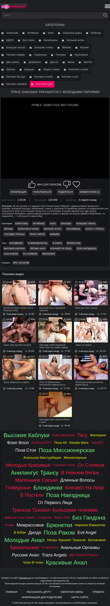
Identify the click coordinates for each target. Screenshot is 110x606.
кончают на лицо (60, 248)
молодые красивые (28, 465)
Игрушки (29, 69)
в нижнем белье (37, 243)
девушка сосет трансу (20, 517)
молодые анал (24, 540)
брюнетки (59, 525)
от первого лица (55, 502)
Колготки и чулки (78, 69)
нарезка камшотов (90, 525)
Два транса (12, 62)
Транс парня (37, 234)
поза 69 (60, 442)
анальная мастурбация (42, 457)
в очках (57, 243)
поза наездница (86, 248)
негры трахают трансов (66, 540)
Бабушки (96, 32)
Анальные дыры (72, 32)
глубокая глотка (64, 465)
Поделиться (65, 192)
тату (82, 435)
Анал (51, 32)
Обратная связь (72, 591)
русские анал (25, 555)
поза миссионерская (67, 450)
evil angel (86, 532)
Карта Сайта (79, 597)
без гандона (88, 517)
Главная (11, 591)
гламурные (18, 487)
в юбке (20, 532)
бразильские (24, 547)
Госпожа (60, 54)
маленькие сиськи (36, 480)
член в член (33, 562)
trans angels (54, 555)
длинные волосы (77, 480)
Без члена (29, 40)
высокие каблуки (14, 248)
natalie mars (79, 442)
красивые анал (66, 562)
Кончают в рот (70, 76)
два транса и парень (83, 554)
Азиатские (12, 32)
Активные (32, 32)
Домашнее (34, 62)
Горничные (40, 54)
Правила (98, 591)
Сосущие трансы (14, 234)
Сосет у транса (94, 229)
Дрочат (54, 62)
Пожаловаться (42, 192)
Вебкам (66, 47)
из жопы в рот (41, 442)
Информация (18, 192)
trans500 (97, 442)
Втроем (84, 47)
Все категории (44, 84)
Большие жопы (75, 40)
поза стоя (25, 450)
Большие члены (43, 47)
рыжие (9, 524)
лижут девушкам (63, 435)
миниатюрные (75, 457)
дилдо (34, 532)
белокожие (97, 540)
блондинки (16, 243)
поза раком (11, 254)
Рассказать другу (39, 591)
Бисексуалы (51, 40)
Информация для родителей (42, 597)
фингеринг (48, 254)
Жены (70, 62)
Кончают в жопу (43, 76)
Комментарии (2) (89, 192)
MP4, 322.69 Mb (21, 263)
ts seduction (50, 547)
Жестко (88, 62)
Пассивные (73, 229)
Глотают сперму (15, 54)
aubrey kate (62, 517)
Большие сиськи (15, 47)
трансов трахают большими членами (55, 510)
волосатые (73, 243)
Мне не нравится (66, 184)
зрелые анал (37, 248)
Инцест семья (51, 69)
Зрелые (10, 69)
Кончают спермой (16, 84)
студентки (44, 517)
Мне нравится (31, 184)
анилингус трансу (34, 472)
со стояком (30, 254)
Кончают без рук (15, 76)
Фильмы (55, 234)
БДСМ (9, 40)
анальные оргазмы (80, 547)
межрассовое (30, 525)
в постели (32, 495)
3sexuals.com (25, 578)
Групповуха (81, 54)
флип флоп (18, 442)
